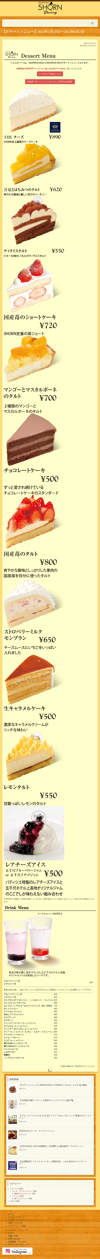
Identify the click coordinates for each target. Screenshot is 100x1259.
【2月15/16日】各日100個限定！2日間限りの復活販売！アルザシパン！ (51, 1146)
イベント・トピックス (18, 1230)
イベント (15, 1196)
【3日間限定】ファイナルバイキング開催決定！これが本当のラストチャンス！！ (53, 1162)
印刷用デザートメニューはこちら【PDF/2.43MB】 (50, 82)
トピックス (14, 1189)
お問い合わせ (14, 1239)
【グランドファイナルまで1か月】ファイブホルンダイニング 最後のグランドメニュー (55, 1116)
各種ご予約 (13, 1236)
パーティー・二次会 (17, 1226)
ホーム (11, 1214)
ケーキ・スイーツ (16, 1217)
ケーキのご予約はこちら (50, 74)
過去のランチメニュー (23, 1194)
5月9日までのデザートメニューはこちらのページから (40, 68)
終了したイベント (21, 1199)
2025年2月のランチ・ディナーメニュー (37, 1131)
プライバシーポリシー (18, 1244)
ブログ (12, 1201)
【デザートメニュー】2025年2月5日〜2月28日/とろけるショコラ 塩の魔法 (53, 1085)
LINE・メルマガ (15, 1223)
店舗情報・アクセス (17, 1242)
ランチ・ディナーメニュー (22, 1191)
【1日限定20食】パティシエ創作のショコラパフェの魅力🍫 (46, 1100)
